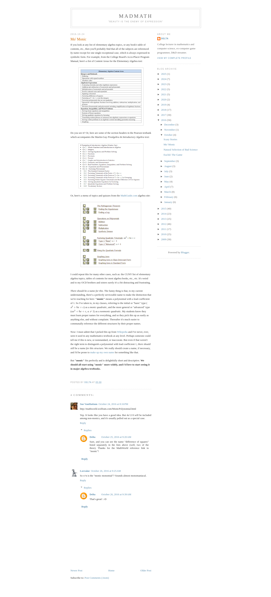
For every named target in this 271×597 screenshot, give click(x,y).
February (169, 196)
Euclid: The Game (173, 154)
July (166, 171)
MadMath (136, 16)
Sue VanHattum (89, 404)
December (169, 124)
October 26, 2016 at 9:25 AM (106, 470)
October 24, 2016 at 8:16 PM (113, 404)
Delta (93, 436)
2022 (164, 89)
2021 (164, 94)
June (166, 176)
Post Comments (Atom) (97, 577)
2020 (164, 99)
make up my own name (102, 352)
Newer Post (76, 570)
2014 (164, 213)
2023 (164, 84)
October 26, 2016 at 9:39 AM (116, 494)
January (168, 202)
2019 (164, 104)
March (167, 191)
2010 (164, 234)
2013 (164, 218)
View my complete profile (174, 58)
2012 (164, 223)
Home (111, 570)
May (166, 181)
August (168, 166)
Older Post (145, 570)
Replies (87, 430)
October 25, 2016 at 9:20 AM (116, 436)
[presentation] (77, 307)
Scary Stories (170, 139)
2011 (164, 229)
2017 (164, 114)
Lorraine (85, 470)
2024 (164, 79)
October (168, 134)
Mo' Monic (169, 144)
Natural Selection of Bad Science (181, 149)
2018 (164, 109)
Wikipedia (122, 331)
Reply (83, 422)
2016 (164, 120)
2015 (164, 208)
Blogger (185, 252)
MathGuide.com (129, 195)
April (167, 186)
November (170, 129)
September (170, 161)
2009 (164, 239)
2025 (164, 73)
